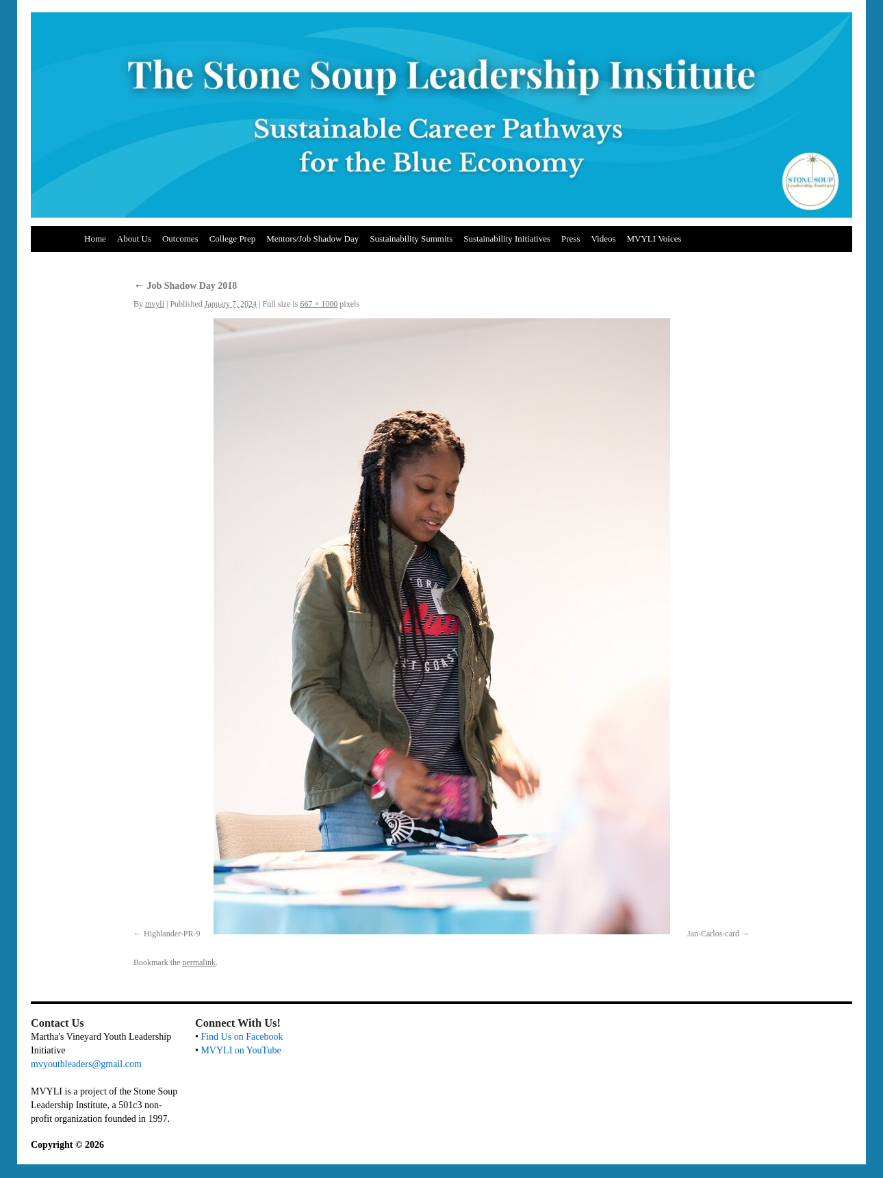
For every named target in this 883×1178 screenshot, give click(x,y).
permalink (199, 962)
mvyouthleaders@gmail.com (86, 1064)
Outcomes (180, 238)
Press (570, 238)
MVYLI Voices (654, 238)
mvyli (154, 304)
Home (95, 238)
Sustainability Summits (411, 238)
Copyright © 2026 (67, 1145)
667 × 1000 (319, 304)
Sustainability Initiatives (506, 238)
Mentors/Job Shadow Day (312, 238)
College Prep (232, 238)
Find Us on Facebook (242, 1037)
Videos (603, 238)
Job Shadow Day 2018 (185, 286)
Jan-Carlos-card (713, 933)
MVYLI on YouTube (241, 1050)
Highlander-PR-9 (172, 933)
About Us (134, 238)
